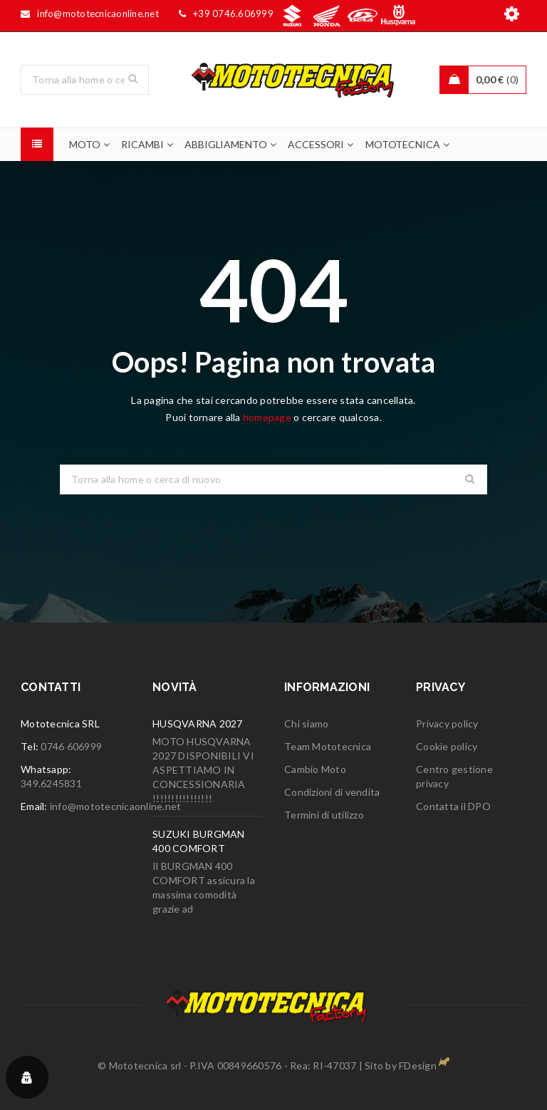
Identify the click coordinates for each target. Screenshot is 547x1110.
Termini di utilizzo (324, 815)
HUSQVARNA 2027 (197, 723)
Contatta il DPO (453, 806)
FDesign (418, 1065)
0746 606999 (71, 746)
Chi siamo (306, 723)
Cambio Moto (315, 769)
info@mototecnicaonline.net (116, 806)
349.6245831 (51, 783)
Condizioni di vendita (332, 792)
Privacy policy (447, 723)
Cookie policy (446, 746)
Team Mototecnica (327, 746)
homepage (267, 417)
